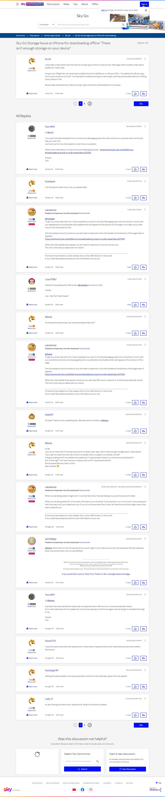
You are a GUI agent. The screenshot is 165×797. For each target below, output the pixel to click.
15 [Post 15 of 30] (49, 715)
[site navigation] (17, 4)
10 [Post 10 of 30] (49, 527)
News (66, 4)
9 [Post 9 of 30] (48, 475)
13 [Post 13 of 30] (49, 658)
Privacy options (37, 783)
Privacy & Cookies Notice (71, 783)
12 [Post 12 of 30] (49, 628)
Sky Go (82, 15)
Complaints (107, 783)
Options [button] (140, 43)
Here (128, 574)
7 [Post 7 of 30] (48, 402)
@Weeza (48, 354)
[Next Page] (89, 103)
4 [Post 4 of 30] (48, 267)
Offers (95, 4)
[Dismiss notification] (146, 10)
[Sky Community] (32, 4)
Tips (75, 4)
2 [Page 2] (84, 103)
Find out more (84, 213)
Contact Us (118, 783)
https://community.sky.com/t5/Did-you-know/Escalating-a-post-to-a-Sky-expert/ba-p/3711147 (85, 239)
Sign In (144, 4)
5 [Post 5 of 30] (48, 304)
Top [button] (159, 783)
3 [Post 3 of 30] (48, 198)
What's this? (32, 71)
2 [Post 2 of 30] (48, 169)
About (84, 4)
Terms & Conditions (52, 783)
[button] (145, 58)
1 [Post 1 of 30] (48, 93)
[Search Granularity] (47, 24)
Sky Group (129, 783)
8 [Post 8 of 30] (48, 431)
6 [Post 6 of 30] (48, 333)
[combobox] (87, 24)
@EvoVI (50, 132)
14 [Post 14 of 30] (49, 686)
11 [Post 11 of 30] (49, 582)
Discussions (53, 4)
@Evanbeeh (50, 219)
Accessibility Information (91, 783)
